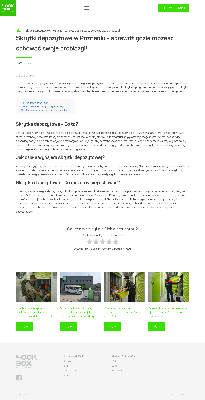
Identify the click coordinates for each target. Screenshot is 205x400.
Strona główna (74, 356)
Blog (19, 30)
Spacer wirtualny (123, 356)
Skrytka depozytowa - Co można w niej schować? (46, 110)
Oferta (68, 366)
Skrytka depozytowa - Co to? (36, 103)
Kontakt (117, 371)
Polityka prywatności (180, 394)
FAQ (114, 361)
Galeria (69, 376)
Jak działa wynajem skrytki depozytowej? (42, 106)
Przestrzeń (71, 371)
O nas (68, 361)
